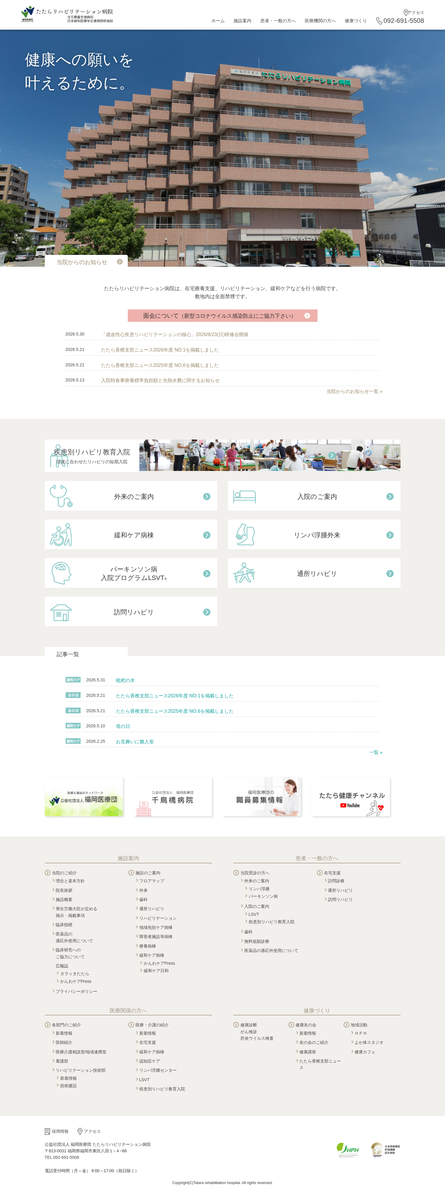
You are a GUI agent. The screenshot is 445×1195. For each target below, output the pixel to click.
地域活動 (359, 1025)
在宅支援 (332, 872)
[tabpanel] (222, 148)
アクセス (416, 12)
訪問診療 (336, 880)
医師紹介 (64, 1042)
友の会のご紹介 (313, 1042)
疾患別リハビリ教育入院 (133, 456)
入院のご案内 (317, 496)
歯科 (143, 899)
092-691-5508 (403, 20)
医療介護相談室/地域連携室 (81, 1051)
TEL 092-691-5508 (62, 1157)
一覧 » (375, 752)
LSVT (254, 914)
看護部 (62, 1061)
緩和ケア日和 (156, 970)
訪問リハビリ (134, 612)
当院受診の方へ (254, 872)
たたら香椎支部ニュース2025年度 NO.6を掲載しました (160, 365)
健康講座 (307, 1051)
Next (3, 145)
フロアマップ (151, 880)
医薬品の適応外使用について (271, 950)
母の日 (123, 726)
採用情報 (60, 1131)
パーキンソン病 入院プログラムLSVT (134, 573)
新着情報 (64, 1033)
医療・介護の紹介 (152, 1025)
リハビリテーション (158, 918)
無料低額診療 (256, 941)
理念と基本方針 (70, 880)
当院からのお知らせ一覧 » (354, 391)
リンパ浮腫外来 (317, 535)
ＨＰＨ (361, 1033)
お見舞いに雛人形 (135, 741)
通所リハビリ (317, 573)
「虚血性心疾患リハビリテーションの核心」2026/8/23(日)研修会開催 (175, 334)
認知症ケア (149, 1061)
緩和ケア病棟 (134, 535)
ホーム (218, 20)
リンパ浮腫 (259, 888)
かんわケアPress (76, 981)
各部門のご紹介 (66, 1025)
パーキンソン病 (263, 896)
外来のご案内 (134, 496)
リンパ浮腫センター (158, 1070)
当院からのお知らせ (82, 262)
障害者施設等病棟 (156, 936)
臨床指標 (64, 924)
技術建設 (68, 1085)
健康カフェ (365, 1051)
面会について (219, 315)
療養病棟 (147, 946)
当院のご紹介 (64, 872)
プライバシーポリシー (76, 991)
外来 (143, 890)
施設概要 (64, 899)
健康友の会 (306, 1025)
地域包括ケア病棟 (156, 927)
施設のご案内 (147, 872)
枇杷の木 (125, 680)
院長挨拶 (64, 890)
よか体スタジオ (369, 1042)
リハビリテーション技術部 (81, 1070)
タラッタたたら (74, 973)
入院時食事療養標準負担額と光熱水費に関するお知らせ (160, 380)
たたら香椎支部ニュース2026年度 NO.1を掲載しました (160, 349)
